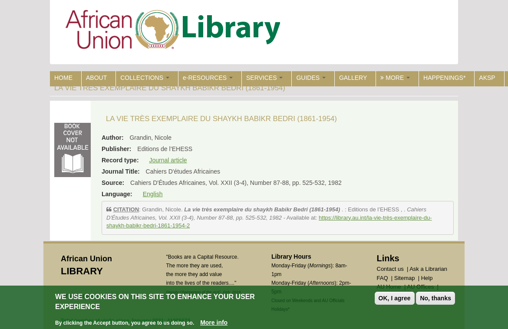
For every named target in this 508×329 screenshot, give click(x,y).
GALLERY (353, 77)
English (153, 194)
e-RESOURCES (208, 77)
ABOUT (96, 77)
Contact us (390, 269)
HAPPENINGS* (444, 77)
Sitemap (404, 278)
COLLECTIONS (144, 77)
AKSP (487, 77)
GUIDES (311, 77)
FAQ (382, 278)
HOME (63, 77)
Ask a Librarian (428, 269)
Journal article (168, 160)
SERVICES (264, 77)
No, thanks (435, 298)
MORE (395, 77)
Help (427, 278)
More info (214, 322)
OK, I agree (395, 298)
